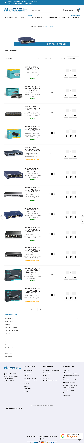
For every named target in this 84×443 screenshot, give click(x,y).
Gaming (7, 324)
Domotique (8, 353)
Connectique (9, 339)
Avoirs (45, 375)
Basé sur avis (70, 437)
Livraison (66, 370)
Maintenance (9, 345)
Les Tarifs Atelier (68, 390)
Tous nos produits (11, 314)
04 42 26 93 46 (10, 381)
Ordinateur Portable (11, 327)
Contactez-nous (68, 393)
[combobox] (39, 10)
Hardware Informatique (73, 434)
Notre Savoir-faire (68, 388)
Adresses (46, 378)
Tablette (7, 333)
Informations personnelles (51, 370)
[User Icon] (67, 10)
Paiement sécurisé (69, 382)
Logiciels (8, 342)
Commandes (47, 373)
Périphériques (9, 321)
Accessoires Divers (10, 350)
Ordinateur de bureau (11, 330)
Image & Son (9, 356)
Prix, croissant (73, 58)
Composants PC (9, 318)
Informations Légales (70, 373)
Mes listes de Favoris (50, 381)
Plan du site (67, 395)
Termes (51, 405)
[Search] (51, 10)
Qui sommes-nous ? (69, 380)
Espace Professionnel (70, 385)
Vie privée (46, 405)
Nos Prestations (10, 348)
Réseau (7, 336)
